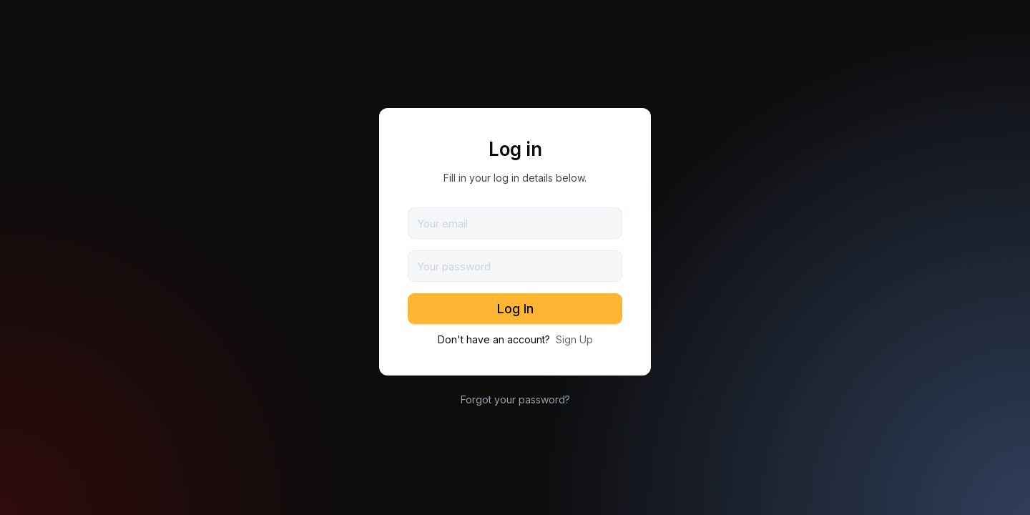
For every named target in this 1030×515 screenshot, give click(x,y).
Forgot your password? (515, 399)
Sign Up (574, 339)
